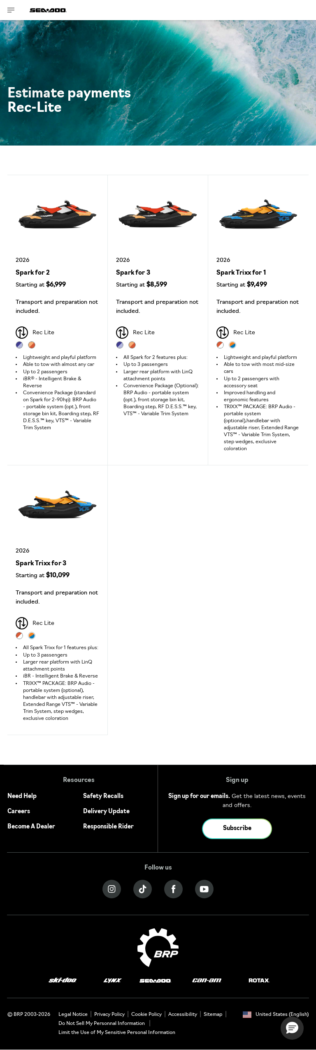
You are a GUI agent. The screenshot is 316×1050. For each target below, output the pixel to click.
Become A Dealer (31, 827)
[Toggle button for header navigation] (11, 10)
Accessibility (182, 1014)
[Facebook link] (173, 889)
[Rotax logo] (259, 981)
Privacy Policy (109, 1014)
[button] (292, 1028)
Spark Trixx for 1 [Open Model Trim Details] (241, 273)
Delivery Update (106, 812)
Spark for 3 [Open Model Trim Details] (133, 273)
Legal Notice (73, 1014)
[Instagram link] (111, 889)
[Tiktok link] (142, 889)
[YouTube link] (204, 889)
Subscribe (237, 829)
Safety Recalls (103, 796)
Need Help (22, 796)
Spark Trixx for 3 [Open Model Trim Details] (41, 564)
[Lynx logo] (113, 981)
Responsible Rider (108, 827)
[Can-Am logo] (207, 981)
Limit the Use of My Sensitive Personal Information (116, 1032)
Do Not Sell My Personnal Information (101, 1023)
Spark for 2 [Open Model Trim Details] (33, 273)
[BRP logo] (158, 947)
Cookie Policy (146, 1014)
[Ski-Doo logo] (62, 981)
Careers (18, 812)
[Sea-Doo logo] (48, 10)
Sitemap (213, 1014)
